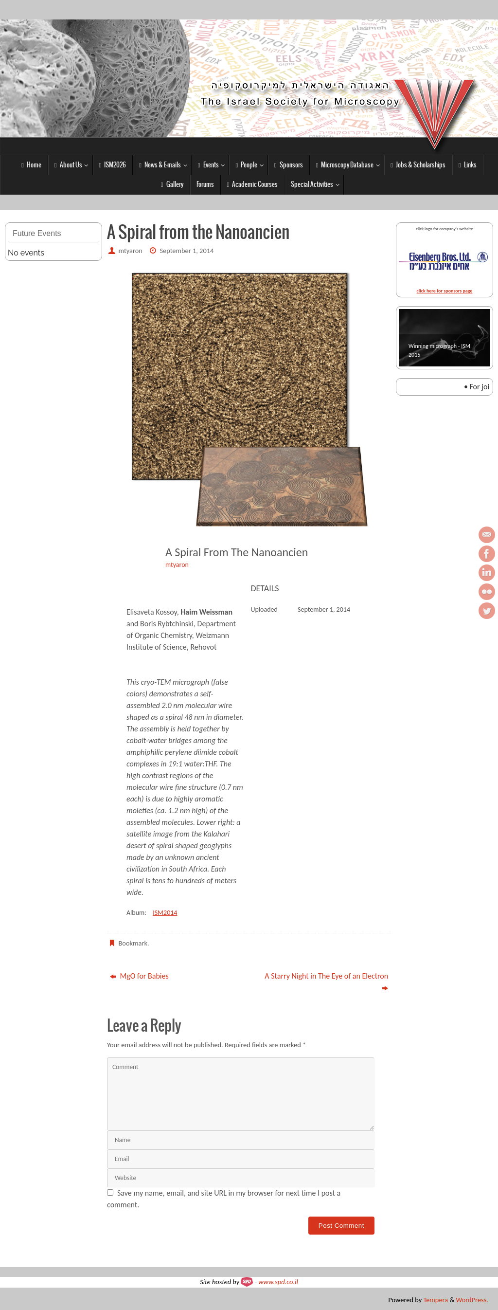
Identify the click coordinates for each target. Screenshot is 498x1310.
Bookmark (133, 943)
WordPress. (472, 1299)
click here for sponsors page (445, 291)
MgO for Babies (139, 976)
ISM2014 (165, 913)
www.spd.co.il (278, 1281)
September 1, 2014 (186, 250)
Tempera (435, 1299)
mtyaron (130, 250)
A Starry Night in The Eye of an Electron (326, 981)
